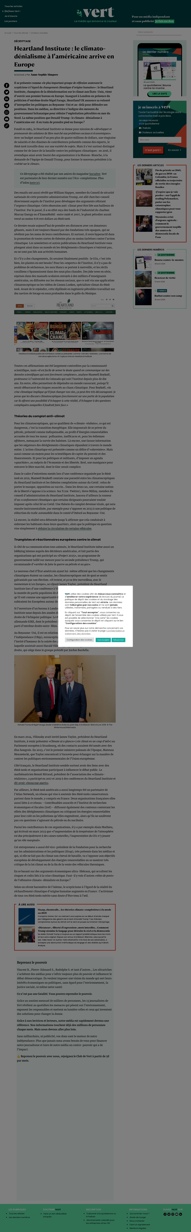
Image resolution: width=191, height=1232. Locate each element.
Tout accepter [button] (103, 640)
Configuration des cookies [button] (79, 639)
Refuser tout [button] (118, 640)
